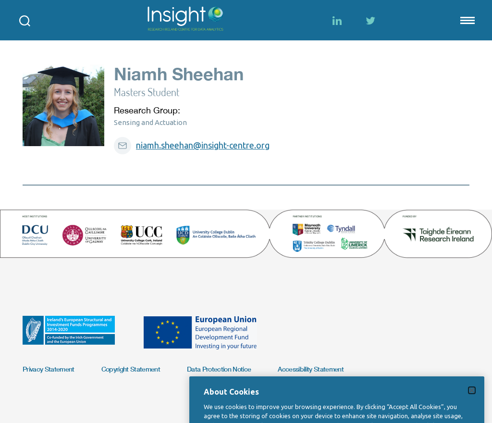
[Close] (472, 399)
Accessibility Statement (311, 369)
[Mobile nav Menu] (466, 20)
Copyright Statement (130, 369)
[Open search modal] (25, 20)
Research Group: (147, 110)
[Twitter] (370, 21)
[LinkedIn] (337, 21)
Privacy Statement (48, 369)
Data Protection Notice (219, 369)
